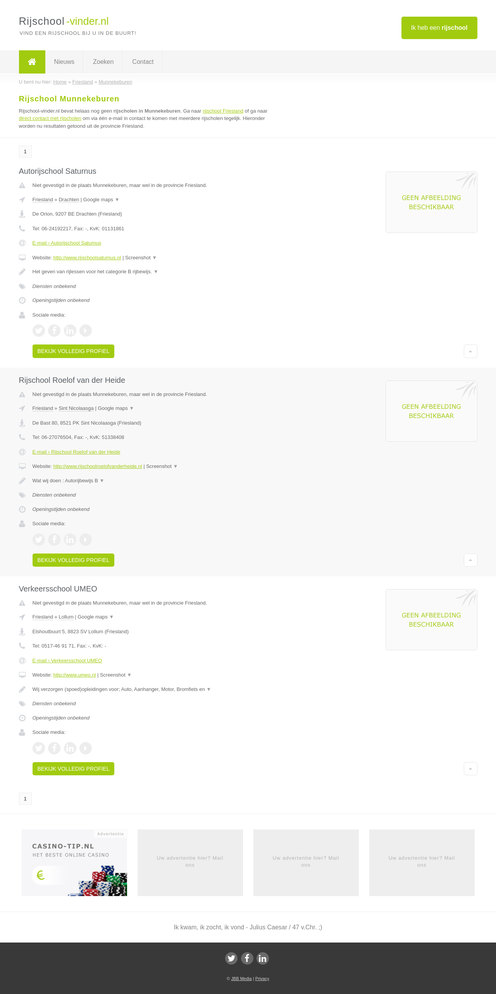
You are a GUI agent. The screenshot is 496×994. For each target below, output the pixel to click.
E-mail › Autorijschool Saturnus (67, 243)
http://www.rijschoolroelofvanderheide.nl (97, 466)
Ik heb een (439, 27)
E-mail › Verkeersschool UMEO (67, 660)
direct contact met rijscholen (50, 118)
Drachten (69, 199)
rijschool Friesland (223, 111)
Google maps (101, 199)
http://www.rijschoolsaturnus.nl (87, 257)
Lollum (66, 617)
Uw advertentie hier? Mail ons (190, 861)
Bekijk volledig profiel (74, 351)
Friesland (43, 199)
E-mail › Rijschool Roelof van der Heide (77, 452)
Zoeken (103, 61)
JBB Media (241, 978)
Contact (142, 61)
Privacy (262, 978)
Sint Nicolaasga (76, 408)
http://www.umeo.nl (74, 675)
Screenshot (141, 257)
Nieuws (64, 61)
